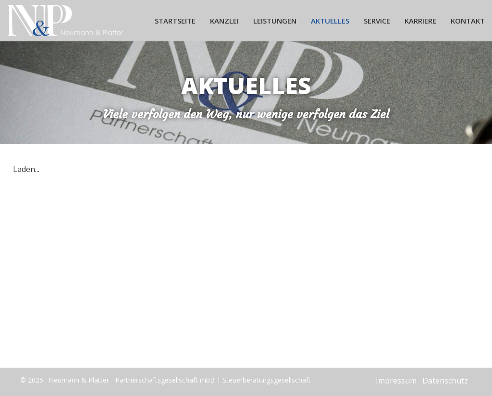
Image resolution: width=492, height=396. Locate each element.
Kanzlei (224, 20)
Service (377, 20)
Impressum (396, 380)
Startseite (175, 20)
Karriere (420, 20)
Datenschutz (445, 380)
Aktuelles (330, 20)
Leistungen (274, 20)
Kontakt (468, 20)
